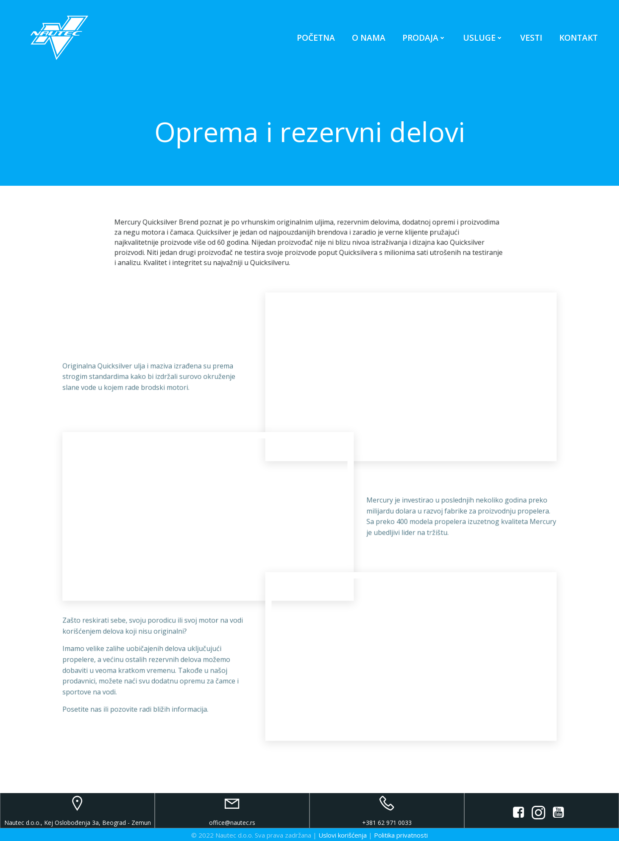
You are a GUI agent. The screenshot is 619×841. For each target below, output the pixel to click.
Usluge (483, 38)
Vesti (531, 38)
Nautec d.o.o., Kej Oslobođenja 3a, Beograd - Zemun (77, 822)
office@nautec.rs (232, 822)
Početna (316, 38)
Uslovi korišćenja (342, 834)
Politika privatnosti (401, 834)
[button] (13, 12)
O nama (368, 38)
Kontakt (578, 38)
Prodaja (424, 38)
